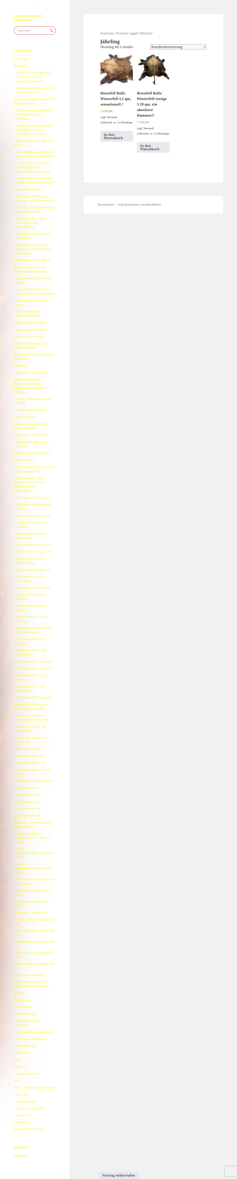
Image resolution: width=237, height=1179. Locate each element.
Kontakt (19, 993)
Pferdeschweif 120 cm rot (34, 570)
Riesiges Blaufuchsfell (31, 410)
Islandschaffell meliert (32, 323)
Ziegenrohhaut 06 (28, 808)
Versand (112, 117)
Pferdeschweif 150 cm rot (34, 498)
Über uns (23, 1094)
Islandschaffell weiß (30, 337)
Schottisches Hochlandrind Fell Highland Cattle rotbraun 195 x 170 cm (34, 130)
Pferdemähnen (24, 460)
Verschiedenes (26, 1101)
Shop (17, 1060)
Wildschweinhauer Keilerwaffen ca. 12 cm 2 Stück (33, 838)
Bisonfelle (20, 66)
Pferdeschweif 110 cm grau (35, 661)
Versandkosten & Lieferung (35, 1032)
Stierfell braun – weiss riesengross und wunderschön (31, 223)
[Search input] (33, 30)
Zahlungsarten (26, 1046)
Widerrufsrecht (27, 1074)
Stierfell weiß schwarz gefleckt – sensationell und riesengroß (34, 249)
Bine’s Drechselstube (30, 1108)
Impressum (21, 1122)
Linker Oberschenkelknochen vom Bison (35, 853)
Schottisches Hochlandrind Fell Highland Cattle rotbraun (34, 114)
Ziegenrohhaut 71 (28, 802)
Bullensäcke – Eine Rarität (31, 435)
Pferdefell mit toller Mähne (32, 260)
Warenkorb (24, 1007)
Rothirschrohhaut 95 (30, 749)
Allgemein (20, 1156)
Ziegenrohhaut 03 (28, 795)
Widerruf (20, 1067)
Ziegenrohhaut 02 (28, 788)
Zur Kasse (23, 1053)
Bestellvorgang (26, 1014)
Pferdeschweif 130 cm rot (34, 552)
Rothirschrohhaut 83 (30, 763)
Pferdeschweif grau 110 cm (35, 668)
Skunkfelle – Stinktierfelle (31, 913)
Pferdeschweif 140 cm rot (34, 516)
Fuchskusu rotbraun (27, 815)
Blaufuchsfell (25, 417)
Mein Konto (21, 1000)
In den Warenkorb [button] (113, 136)
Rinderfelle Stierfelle (28, 189)
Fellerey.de (21, 59)
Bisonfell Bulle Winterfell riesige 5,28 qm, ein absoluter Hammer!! (33, 77)
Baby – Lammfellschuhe (30, 975)
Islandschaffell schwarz (32, 330)
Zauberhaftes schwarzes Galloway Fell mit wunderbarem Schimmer (34, 167)
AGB (16, 1081)
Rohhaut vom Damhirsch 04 (35, 781)
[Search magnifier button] (51, 30)
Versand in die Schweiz (32, 1039)
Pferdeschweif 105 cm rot (34, 588)
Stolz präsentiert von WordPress (139, 204)
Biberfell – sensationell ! (32, 373)
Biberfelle (20, 366)
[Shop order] (178, 46)
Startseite (107, 33)
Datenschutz (22, 1115)
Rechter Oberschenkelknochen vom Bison (35, 868)
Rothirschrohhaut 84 (30, 756)
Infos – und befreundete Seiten (34, 1087)
